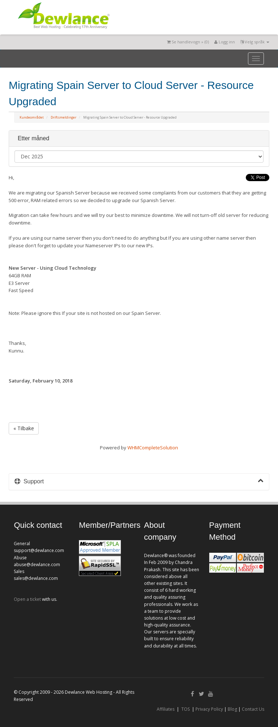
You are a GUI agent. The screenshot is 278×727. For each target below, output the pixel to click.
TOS (185, 709)
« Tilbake (23, 428)
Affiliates (165, 709)
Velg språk (254, 41)
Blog (232, 709)
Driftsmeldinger (63, 117)
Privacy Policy (209, 709)
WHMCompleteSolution (152, 447)
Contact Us (253, 709)
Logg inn (224, 41)
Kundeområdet (32, 117)
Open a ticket (27, 599)
